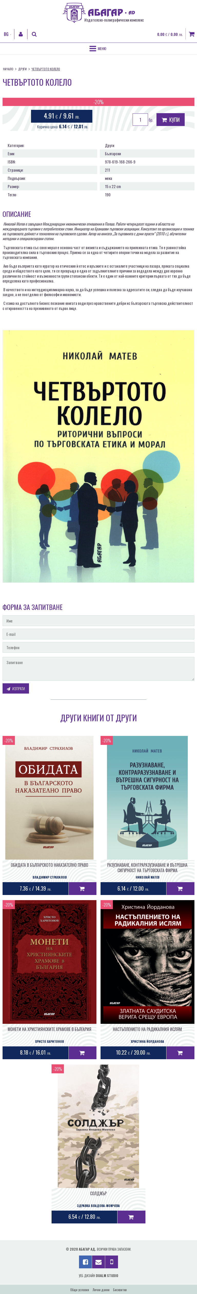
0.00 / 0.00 (170, 34)
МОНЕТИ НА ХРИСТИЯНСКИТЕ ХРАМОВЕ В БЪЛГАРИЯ (49, 1029)
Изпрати (16, 688)
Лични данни (101, 1289)
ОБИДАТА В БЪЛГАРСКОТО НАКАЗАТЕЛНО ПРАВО (49, 865)
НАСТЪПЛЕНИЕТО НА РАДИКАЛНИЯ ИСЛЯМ (147, 1029)
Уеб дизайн (98, 1275)
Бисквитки (120, 1289)
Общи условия (79, 1289)
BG (6, 34)
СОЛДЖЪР (98, 1193)
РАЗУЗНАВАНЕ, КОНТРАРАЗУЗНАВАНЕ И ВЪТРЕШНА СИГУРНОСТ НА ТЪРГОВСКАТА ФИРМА (147, 867)
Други (22, 69)
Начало (8, 69)
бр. (143, 119)
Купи (171, 119)
